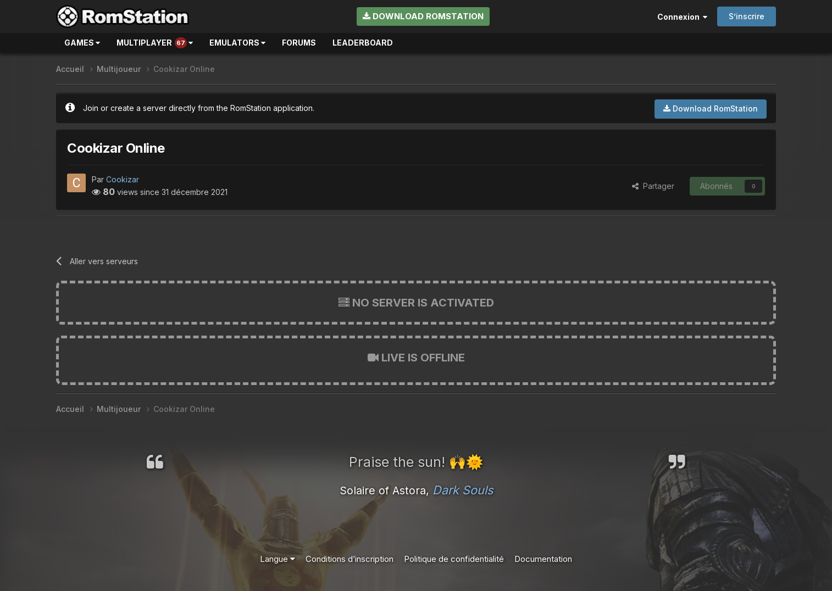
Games (82, 42)
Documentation (543, 559)
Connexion (682, 16)
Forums (299, 42)
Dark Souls (462, 490)
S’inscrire (746, 16)
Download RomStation (423, 16)
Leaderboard (362, 42)
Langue (277, 559)
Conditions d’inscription (349, 559)
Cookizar (122, 179)
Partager (653, 186)
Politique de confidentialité (454, 559)
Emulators (237, 42)
